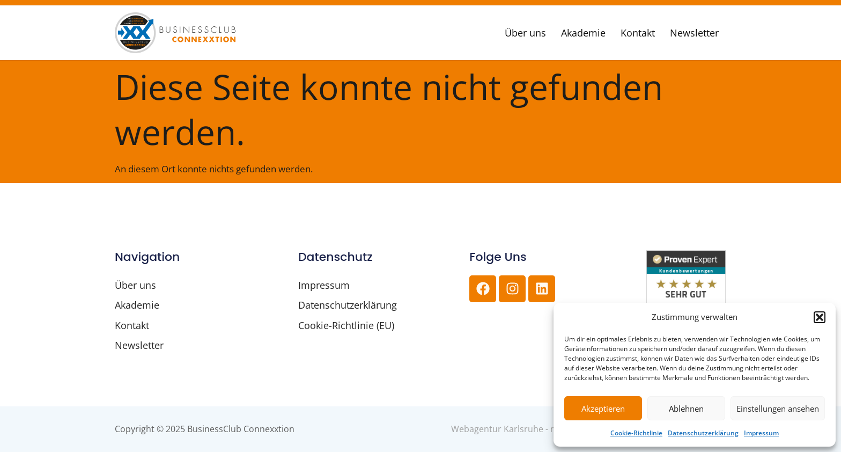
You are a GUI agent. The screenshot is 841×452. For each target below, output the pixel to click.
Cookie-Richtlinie (636, 433)
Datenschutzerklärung (703, 433)
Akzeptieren (603, 408)
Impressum (761, 433)
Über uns (525, 32)
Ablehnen (686, 408)
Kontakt (638, 32)
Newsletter (694, 32)
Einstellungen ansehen (777, 408)
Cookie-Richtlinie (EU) (346, 325)
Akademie (583, 32)
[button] (819, 317)
